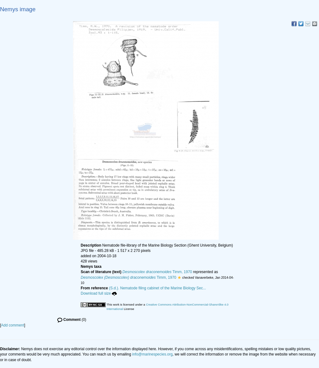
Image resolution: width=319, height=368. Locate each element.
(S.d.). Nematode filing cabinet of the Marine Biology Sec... (157, 288)
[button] (179, 277)
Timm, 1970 (157, 272)
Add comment (12, 325)
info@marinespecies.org (152, 354)
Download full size (99, 293)
